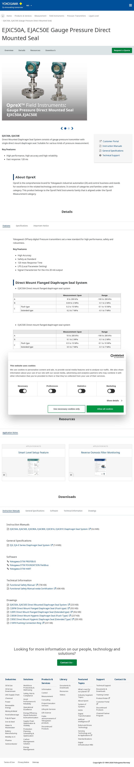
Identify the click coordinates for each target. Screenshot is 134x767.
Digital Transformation (84, 714)
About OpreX (83, 701)
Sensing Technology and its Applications (84, 733)
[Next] (72, 128)
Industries (10, 679)
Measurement (40, 16)
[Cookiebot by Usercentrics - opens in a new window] (112, 356)
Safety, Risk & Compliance (28, 694)
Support (100, 679)
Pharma (8, 740)
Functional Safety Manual (24, 584)
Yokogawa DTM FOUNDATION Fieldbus (29, 565)
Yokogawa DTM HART (20, 568)
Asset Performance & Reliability (29, 701)
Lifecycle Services (49, 709)
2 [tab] (69, 128)
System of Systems (82, 705)
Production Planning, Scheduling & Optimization (28, 732)
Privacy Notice (23, 762)
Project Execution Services (48, 704)
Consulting (46, 700)
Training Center (102, 695)
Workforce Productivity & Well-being (28, 687)
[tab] (6, 226)
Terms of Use (9, 762)
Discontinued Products (47, 727)
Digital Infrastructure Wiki (85, 743)
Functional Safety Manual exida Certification (33, 588)
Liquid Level (94, 16)
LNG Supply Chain (12, 695)
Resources (64, 691)
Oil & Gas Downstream (10, 690)
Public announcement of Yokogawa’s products (49, 719)
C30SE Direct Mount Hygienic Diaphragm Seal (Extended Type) (42, 619)
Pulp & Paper (10, 718)
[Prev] (61, 128)
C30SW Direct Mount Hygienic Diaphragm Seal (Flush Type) (40, 615)
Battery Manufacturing (11, 732)
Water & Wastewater (10, 726)
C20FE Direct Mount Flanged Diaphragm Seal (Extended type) (41, 612)
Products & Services (23, 16)
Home (9, 16)
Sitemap (35, 762)
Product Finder (102, 698)
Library (63, 679)
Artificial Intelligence (83, 720)
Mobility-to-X (10, 737)
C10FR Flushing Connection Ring (27, 623)
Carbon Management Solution (28, 741)
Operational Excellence (28, 708)
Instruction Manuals (112, 146)
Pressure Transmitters (76, 16)
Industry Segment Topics (85, 696)
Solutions (28, 679)
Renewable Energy (9, 706)
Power (7, 702)
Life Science (46, 713)
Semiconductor (11, 744)
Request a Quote (122, 50)
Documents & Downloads (65, 686)
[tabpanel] (67, 88)
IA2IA (80, 710)
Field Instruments (56, 16)
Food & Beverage (12, 714)
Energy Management (28, 748)
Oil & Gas (9, 685)
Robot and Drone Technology (85, 726)
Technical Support (111, 155)
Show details (113, 400)
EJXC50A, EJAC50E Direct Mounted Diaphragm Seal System (40, 604)
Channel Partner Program (103, 714)
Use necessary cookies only (67, 409)
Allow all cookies (105, 409)
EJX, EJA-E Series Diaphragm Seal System (31, 545)
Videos (62, 695)
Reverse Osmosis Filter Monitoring (100, 452)
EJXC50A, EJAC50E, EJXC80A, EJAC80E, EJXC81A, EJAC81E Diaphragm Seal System (50, 529)
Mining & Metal (11, 711)
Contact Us (66, 662)
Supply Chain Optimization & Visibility (29, 723)
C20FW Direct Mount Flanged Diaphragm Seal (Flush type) (40, 608)
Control (45, 693)
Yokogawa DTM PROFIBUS (23, 561)
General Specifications (112, 150)
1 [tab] (65, 128)
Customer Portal (111, 141)
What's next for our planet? (84, 690)
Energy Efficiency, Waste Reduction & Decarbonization (30, 715)
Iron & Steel (10, 722)
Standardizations (85, 739)
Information (46, 689)
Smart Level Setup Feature (33, 452)
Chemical (9, 698)
